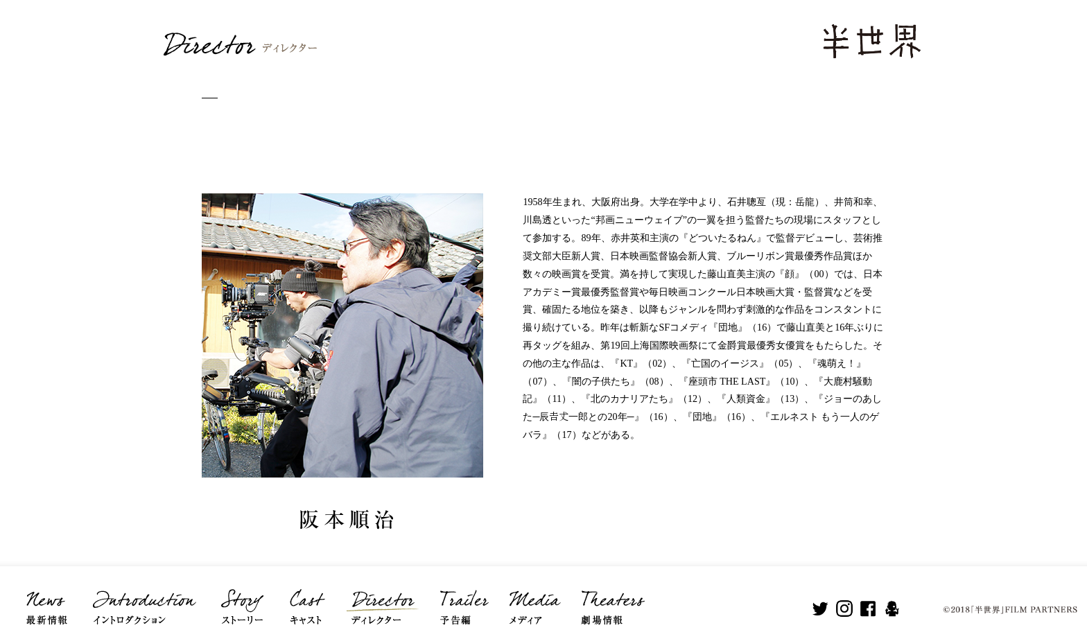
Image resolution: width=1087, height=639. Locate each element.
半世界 (871, 40)
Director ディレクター (380, 597)
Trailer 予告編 (462, 597)
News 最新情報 (44, 597)
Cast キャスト (307, 597)
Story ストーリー (242, 597)
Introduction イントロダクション (142, 597)
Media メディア (533, 597)
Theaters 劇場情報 (611, 597)
